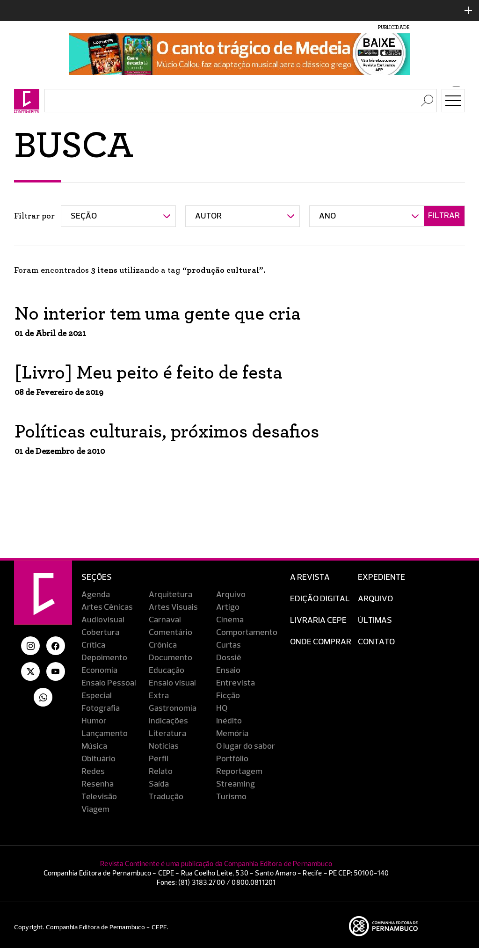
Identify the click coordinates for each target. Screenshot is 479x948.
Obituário (98, 759)
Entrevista (235, 683)
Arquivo (231, 595)
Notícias (164, 746)
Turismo (231, 797)
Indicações (168, 721)
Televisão (99, 797)
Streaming (235, 784)
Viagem (95, 809)
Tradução (166, 797)
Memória (232, 733)
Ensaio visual (172, 683)
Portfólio (232, 759)
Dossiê (228, 658)
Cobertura (100, 632)
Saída (159, 784)
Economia (99, 670)
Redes (93, 771)
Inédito (229, 721)
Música (94, 746)
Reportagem (239, 771)
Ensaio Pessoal (108, 683)
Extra (159, 696)
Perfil (158, 759)
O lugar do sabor (245, 746)
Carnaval (165, 620)
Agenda (95, 595)
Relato (161, 771)
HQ (221, 708)
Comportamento (246, 632)
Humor (94, 721)
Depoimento (104, 658)
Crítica (93, 645)
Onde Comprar (320, 642)
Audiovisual (102, 620)
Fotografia (100, 708)
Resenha (97, 784)
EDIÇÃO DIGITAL (320, 599)
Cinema (230, 620)
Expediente (381, 577)
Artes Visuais (173, 607)
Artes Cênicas (107, 607)
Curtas (228, 645)
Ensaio (228, 670)
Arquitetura (170, 595)
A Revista (310, 577)
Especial (96, 696)
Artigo (228, 607)
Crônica (163, 645)
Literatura (167, 733)
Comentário (170, 632)
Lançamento (104, 733)
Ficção (228, 696)
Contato (376, 642)
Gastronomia (172, 708)
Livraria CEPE (318, 620)
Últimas (375, 620)
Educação (166, 670)
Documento (170, 658)
